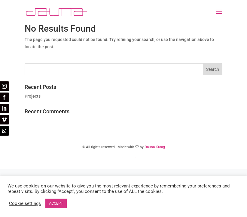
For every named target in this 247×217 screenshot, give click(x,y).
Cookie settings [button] (25, 203)
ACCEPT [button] (56, 203)
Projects (33, 96)
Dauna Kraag (155, 147)
